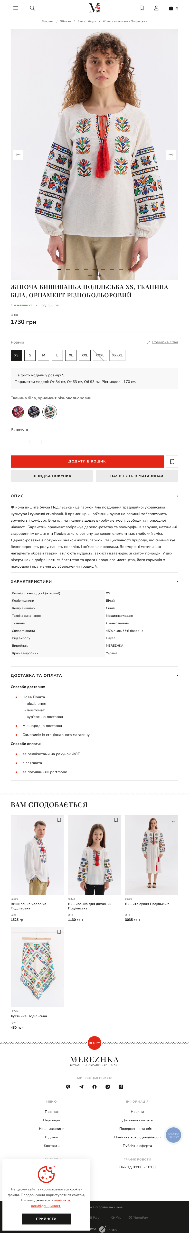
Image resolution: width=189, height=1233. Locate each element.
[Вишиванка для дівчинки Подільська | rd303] (94, 855)
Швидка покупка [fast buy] (52, 476)
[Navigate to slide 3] (77, 269)
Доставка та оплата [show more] (94, 675)
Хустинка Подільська (29, 1016)
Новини (137, 1111)
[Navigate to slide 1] (59, 269)
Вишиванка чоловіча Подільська (28, 906)
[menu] (15, 8)
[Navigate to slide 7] (112, 269)
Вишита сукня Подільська (147, 904)
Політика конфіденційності (137, 1137)
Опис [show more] (94, 496)
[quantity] (17, 442)
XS (16, 355)
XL (71, 355)
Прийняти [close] (46, 1219)
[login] (156, 8)
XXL (85, 355)
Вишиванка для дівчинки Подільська (90, 906)
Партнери (51, 1120)
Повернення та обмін (137, 1128)
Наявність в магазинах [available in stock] (137, 476)
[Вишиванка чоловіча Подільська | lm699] (37, 855)
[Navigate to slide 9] (130, 269)
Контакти (52, 1145)
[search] (33, 8)
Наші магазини (52, 1128)
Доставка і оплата (137, 1120)
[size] (162, 342)
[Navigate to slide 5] (94, 269)
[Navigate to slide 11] (99, 275)
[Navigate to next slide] (171, 155)
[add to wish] (172, 461)
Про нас (51, 1111)
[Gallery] (94, 154)
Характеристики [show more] (94, 581)
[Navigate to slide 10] (90, 275)
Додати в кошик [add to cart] (87, 461)
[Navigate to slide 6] (103, 269)
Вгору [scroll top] (94, 1043)
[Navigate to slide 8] (121, 269)
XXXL (100, 355)
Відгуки (51, 1137)
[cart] (173, 8)
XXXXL (117, 355)
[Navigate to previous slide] (18, 155)
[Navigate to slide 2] (68, 269)
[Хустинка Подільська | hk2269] (37, 967)
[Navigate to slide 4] (86, 269)
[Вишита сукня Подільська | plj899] (151, 855)
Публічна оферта (137, 1145)
